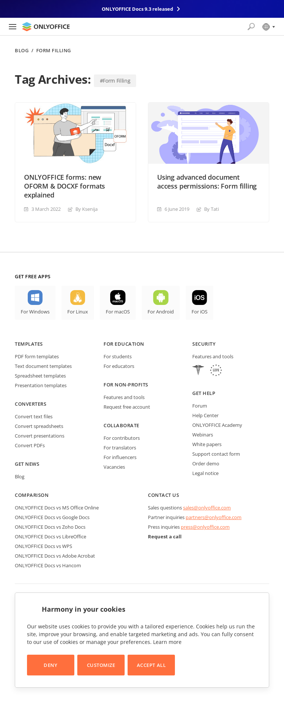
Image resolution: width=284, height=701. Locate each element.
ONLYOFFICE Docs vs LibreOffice (50, 536)
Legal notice (205, 473)
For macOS (118, 311)
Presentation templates (41, 385)
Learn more (167, 641)
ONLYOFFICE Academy (217, 425)
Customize (101, 665)
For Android (161, 311)
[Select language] (268, 26)
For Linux (77, 311)
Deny (50, 665)
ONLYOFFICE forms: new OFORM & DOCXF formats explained (64, 186)
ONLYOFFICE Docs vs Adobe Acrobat (55, 555)
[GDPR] (216, 371)
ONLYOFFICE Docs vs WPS (43, 546)
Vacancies (114, 467)
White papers (207, 444)
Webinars (202, 434)
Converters (30, 404)
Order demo (205, 463)
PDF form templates (37, 356)
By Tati (211, 209)
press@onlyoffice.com (205, 527)
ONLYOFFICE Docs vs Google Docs (52, 517)
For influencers (120, 457)
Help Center (205, 415)
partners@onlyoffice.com (213, 517)
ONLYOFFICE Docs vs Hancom (48, 565)
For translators (120, 447)
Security (204, 343)
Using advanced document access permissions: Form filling (207, 181)
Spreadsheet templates (40, 375)
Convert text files (34, 416)
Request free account (127, 406)
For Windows (35, 311)
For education (124, 343)
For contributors (122, 438)
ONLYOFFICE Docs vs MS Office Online (57, 507)
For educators (119, 366)
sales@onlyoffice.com (207, 507)
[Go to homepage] (46, 26)
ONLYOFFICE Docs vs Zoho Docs (50, 527)
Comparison (31, 495)
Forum (199, 405)
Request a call (165, 536)
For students (118, 356)
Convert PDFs (30, 445)
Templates (29, 343)
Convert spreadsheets (39, 426)
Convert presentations (39, 435)
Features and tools (124, 397)
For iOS (199, 311)
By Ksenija (86, 209)
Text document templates (43, 366)
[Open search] (251, 26)
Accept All (151, 665)
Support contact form (216, 454)
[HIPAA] (198, 371)
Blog (21, 50)
